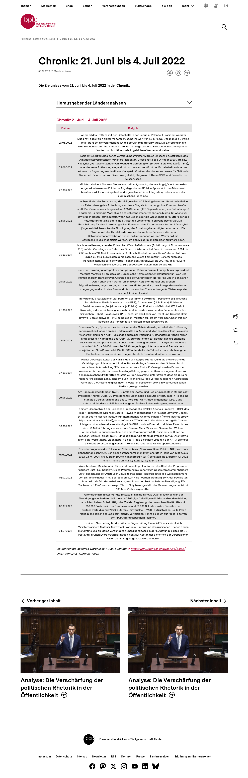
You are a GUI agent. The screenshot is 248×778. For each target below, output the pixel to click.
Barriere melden (160, 756)
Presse (140, 756)
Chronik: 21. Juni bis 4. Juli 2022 (77, 39)
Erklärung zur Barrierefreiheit (193, 756)
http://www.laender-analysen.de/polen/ (158, 549)
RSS (113, 756)
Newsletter (99, 756)
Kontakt (126, 756)
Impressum (44, 756)
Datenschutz (64, 756)
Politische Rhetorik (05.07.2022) (38, 39)
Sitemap (82, 756)
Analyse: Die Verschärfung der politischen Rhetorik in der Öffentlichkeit (62, 688)
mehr (188, 6)
